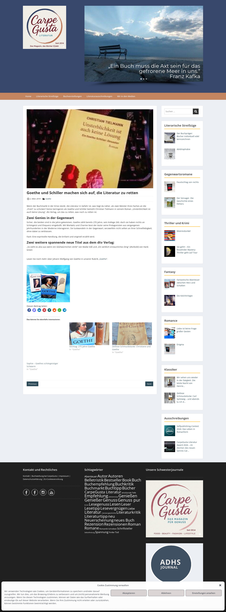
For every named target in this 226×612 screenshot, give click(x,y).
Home (28, 96)
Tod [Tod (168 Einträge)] (117, 532)
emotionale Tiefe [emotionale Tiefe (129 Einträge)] (129, 492)
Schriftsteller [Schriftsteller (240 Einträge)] (124, 528)
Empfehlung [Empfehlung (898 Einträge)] (96, 496)
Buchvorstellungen (72, 96)
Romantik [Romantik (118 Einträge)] (103, 529)
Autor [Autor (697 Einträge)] (102, 476)
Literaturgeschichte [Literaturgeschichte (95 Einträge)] (109, 513)
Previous (32, 383)
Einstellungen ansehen (203, 593)
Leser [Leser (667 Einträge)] (126, 504)
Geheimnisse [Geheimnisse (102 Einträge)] (113, 497)
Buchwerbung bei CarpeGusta (44, 476)
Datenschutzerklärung (32, 479)
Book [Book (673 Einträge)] (126, 480)
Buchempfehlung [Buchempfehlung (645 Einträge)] (99, 484)
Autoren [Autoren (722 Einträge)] (115, 476)
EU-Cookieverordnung (53, 479)
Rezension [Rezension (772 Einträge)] (94, 524)
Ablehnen (166, 593)
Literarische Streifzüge (47, 96)
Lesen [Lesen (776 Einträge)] (115, 504)
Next (149, 383)
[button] (220, 585)
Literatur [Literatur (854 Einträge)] (92, 512)
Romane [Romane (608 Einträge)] (91, 528)
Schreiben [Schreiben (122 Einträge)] (112, 528)
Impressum (64, 476)
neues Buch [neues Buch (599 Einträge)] (124, 520)
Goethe (48, 198)
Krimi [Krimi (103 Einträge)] (86, 505)
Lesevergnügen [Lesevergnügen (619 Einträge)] (113, 508)
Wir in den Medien (126, 96)
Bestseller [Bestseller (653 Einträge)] (113, 480)
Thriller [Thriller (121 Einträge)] (112, 532)
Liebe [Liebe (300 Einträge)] (131, 508)
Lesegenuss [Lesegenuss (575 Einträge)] (99, 504)
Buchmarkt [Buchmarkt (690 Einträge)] (94, 488)
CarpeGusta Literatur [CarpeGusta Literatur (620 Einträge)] (102, 492)
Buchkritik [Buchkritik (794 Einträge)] (124, 484)
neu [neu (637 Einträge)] (111, 516)
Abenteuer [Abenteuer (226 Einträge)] (90, 476)
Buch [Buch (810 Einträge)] (136, 480)
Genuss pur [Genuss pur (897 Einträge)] (129, 500)
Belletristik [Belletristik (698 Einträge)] (94, 480)
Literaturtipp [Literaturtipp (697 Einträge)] (96, 516)
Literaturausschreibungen (99, 96)
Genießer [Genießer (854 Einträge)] (93, 500)
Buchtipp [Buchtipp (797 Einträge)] (113, 488)
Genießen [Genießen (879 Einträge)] (127, 496)
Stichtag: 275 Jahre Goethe (82, 346)
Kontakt (26, 476)
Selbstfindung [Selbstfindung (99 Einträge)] (89, 532)
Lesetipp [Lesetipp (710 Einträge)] (92, 508)
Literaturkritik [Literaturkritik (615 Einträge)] (128, 512)
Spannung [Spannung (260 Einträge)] (101, 532)
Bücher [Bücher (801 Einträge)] (128, 488)
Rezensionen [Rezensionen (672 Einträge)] (115, 524)
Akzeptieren (129, 593)
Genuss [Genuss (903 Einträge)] (110, 500)
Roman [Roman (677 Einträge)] (134, 524)
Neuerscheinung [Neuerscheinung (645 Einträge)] (98, 520)
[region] (143, 46)
